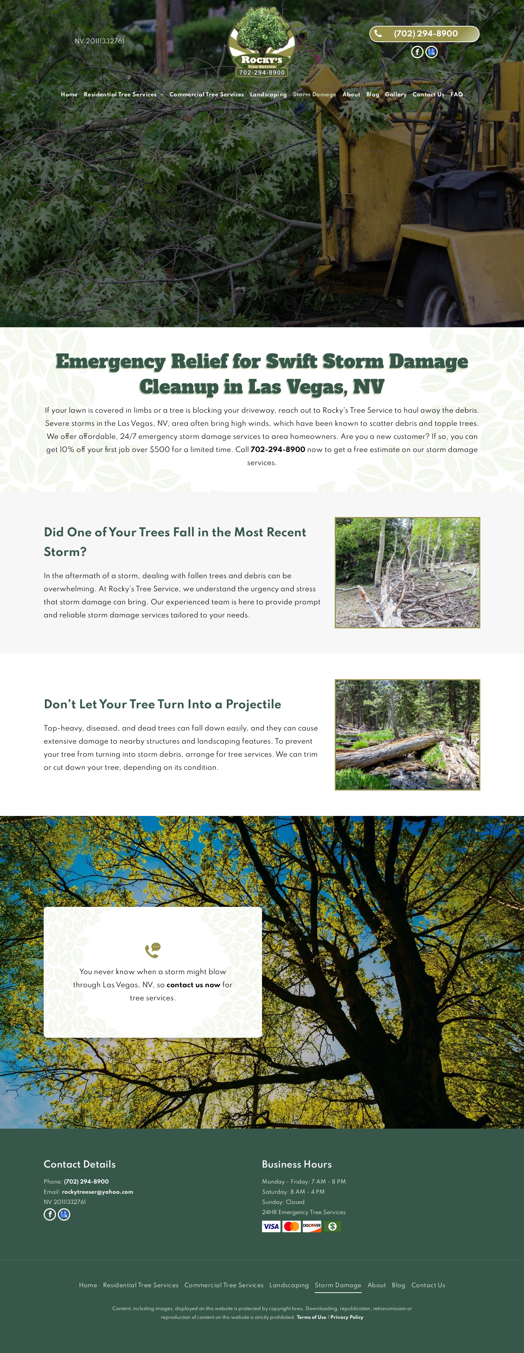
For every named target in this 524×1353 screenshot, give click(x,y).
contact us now (194, 985)
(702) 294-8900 (86, 1182)
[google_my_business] (431, 53)
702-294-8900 (278, 450)
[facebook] (417, 53)
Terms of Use (311, 1317)
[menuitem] (69, 95)
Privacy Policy (347, 1317)
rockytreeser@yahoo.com (97, 1192)
